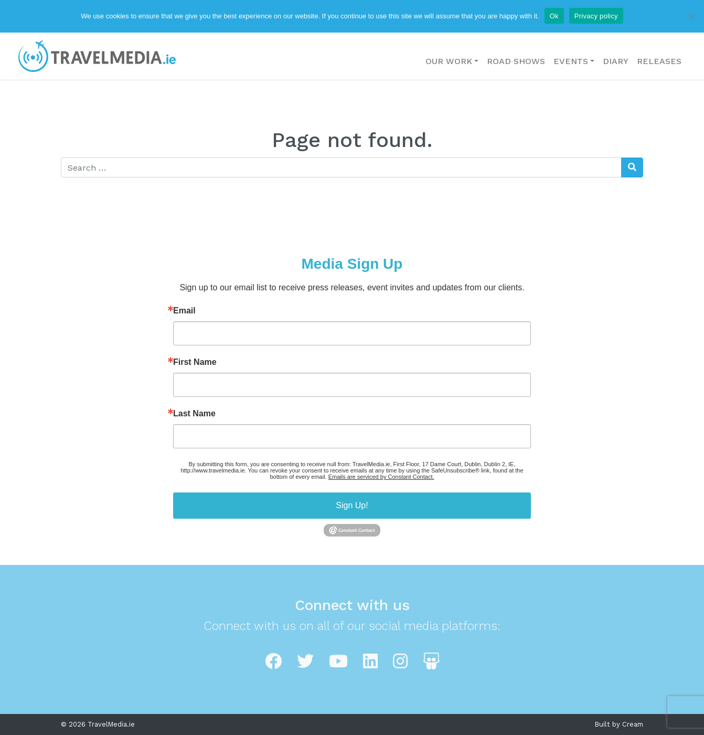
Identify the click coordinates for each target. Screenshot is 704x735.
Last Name (194, 414)
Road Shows (516, 61)
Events (570, 61)
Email (184, 311)
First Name (195, 362)
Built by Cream (619, 724)
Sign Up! (352, 505)
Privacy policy (596, 16)
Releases (659, 61)
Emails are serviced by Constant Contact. (381, 477)
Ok (554, 16)
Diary (615, 61)
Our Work (448, 61)
